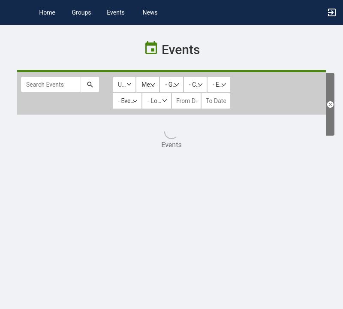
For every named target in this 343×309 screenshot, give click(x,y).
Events (115, 12)
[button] (11, 12)
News (149, 12)
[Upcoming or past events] (124, 84)
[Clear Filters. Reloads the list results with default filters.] (330, 104)
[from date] (186, 101)
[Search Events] (51, 84)
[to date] (216, 101)
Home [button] (47, 12)
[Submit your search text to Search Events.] (90, 84)
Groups (81, 12)
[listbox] (147, 84)
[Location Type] (157, 101)
